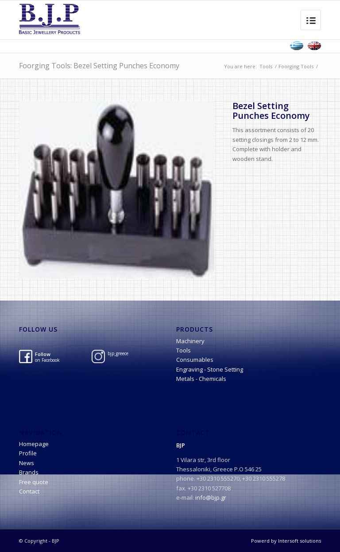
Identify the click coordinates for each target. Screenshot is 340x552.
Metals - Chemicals (201, 379)
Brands (29, 472)
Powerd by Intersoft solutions (286, 540)
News (26, 463)
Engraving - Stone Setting (209, 369)
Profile (28, 453)
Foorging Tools (295, 66)
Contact (29, 491)
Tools (265, 66)
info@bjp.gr (210, 497)
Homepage (34, 444)
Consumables (194, 360)
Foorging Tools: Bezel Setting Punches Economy (99, 65)
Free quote (33, 482)
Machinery (190, 341)
